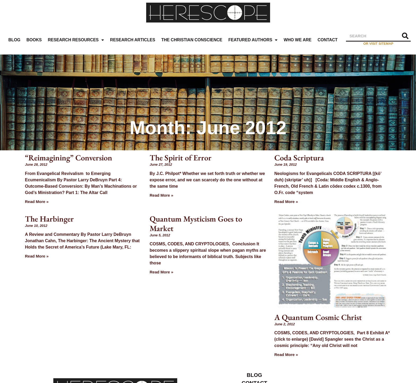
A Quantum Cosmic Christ (318, 317)
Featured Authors (253, 40)
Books (34, 40)
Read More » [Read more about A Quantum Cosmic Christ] (286, 354)
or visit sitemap (378, 44)
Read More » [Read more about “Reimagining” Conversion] (37, 201)
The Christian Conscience (191, 40)
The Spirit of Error (180, 157)
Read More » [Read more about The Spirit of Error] (161, 195)
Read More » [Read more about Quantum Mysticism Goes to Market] (161, 272)
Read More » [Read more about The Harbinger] (37, 256)
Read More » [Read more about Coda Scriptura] (286, 201)
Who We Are (297, 40)
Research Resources (76, 40)
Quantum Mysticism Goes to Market (196, 223)
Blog (14, 40)
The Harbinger (49, 219)
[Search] (405, 36)
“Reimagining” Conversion (68, 157)
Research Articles (132, 40)
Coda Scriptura (299, 157)
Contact (327, 40)
